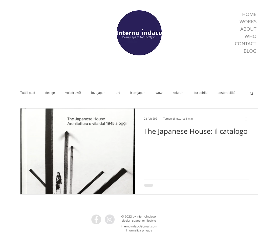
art (118, 93)
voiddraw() (73, 93)
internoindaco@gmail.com (139, 226)
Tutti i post (27, 93)
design (50, 93)
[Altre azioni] (248, 119)
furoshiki (200, 93)
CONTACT (245, 43)
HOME (249, 14)
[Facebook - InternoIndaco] (96, 219)
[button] (251, 93)
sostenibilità (227, 93)
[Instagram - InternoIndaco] (110, 219)
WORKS (248, 21)
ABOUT (248, 29)
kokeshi (178, 93)
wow (159, 93)
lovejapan (98, 93)
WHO (250, 36)
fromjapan (137, 93)
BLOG (250, 51)
